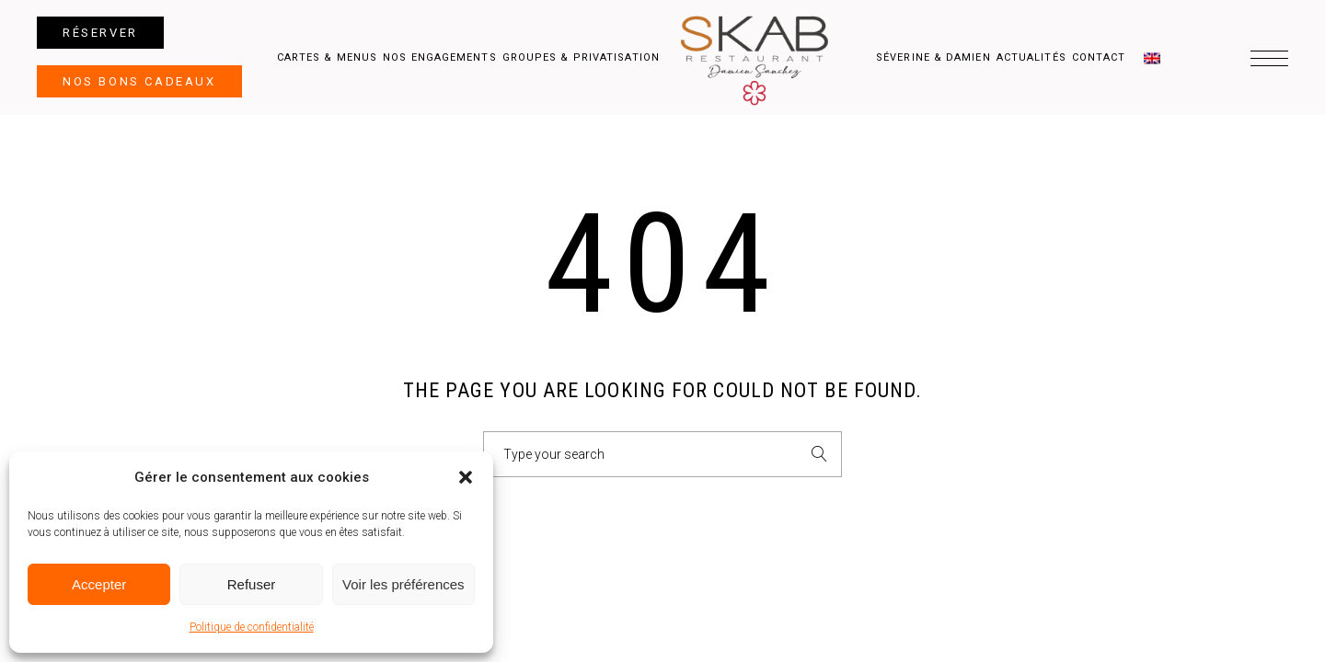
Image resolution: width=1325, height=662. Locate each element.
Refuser (251, 584)
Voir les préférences (403, 584)
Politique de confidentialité (252, 627)
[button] (465, 477)
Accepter (99, 584)
